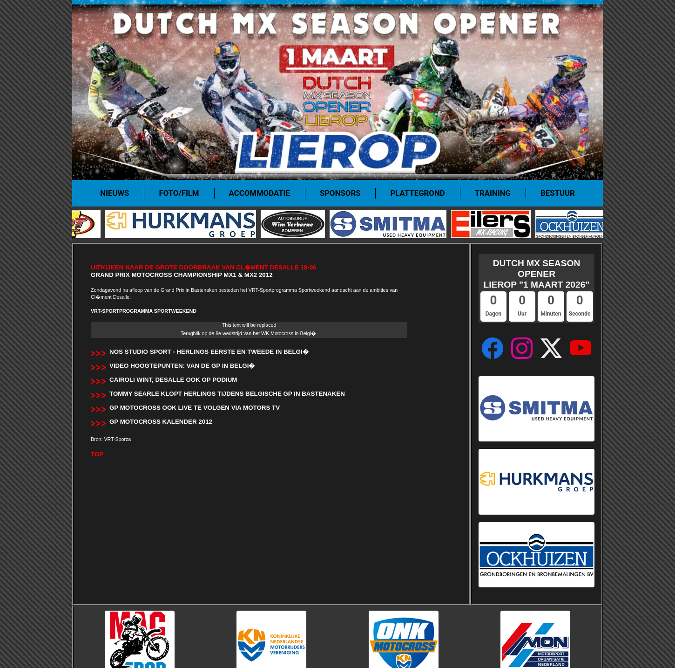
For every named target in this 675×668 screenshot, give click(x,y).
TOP (97, 454)
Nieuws (114, 193)
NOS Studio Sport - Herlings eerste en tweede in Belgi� (209, 351)
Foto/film (179, 193)
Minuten (550, 313)
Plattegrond (417, 193)
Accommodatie (259, 193)
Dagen (493, 313)
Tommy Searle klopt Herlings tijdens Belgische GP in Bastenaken (227, 393)
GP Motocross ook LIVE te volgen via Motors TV (194, 407)
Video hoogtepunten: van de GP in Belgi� (182, 365)
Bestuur (557, 193)
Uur (522, 313)
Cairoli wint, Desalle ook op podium (173, 379)
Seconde (580, 313)
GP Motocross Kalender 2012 (160, 421)
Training (493, 193)
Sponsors (340, 193)
